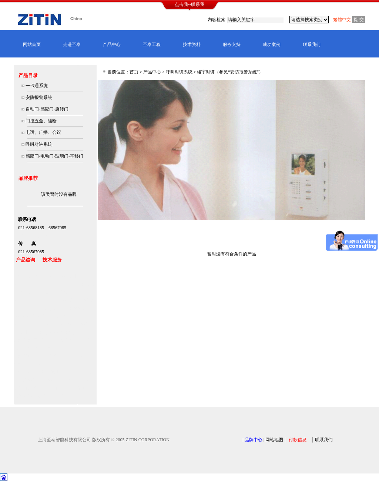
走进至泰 (72, 44)
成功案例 (272, 44)
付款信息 (297, 439)
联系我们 (312, 44)
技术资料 (192, 44)
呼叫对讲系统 (179, 72)
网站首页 (32, 44)
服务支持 (232, 44)
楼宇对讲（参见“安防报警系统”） (230, 72)
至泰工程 (152, 44)
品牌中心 (253, 439)
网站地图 (274, 439)
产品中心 (112, 44)
